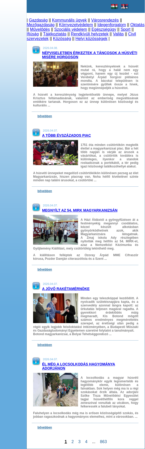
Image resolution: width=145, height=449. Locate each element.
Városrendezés (105, 20)
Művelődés (40, 29)
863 (103, 442)
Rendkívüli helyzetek (90, 34)
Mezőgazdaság (41, 25)
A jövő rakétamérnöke (66, 289)
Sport (125, 29)
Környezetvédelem (76, 25)
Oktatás (137, 25)
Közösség (62, 38)
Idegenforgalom (111, 25)
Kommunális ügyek (69, 20)
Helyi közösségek (91, 38)
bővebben (44, 116)
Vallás (118, 34)
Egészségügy (104, 29)
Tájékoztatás (54, 34)
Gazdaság (38, 20)
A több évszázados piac (66, 135)
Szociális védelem (70, 29)
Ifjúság (33, 34)
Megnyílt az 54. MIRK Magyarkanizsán (80, 210)
